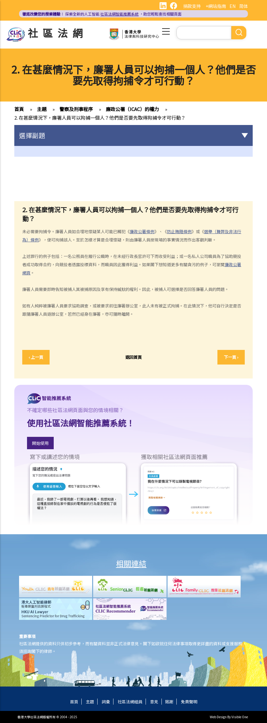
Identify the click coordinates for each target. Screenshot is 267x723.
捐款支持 (192, 6)
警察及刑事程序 (76, 109)
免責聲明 (189, 702)
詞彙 (106, 702)
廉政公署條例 (142, 231)
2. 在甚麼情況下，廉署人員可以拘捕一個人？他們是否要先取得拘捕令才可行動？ (100, 117)
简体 (243, 6)
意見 (154, 702)
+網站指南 (216, 6)
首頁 (19, 109)
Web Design (218, 716)
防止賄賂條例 (179, 231)
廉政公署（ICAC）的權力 (132, 109)
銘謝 (169, 702)
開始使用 (40, 443)
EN (232, 6)
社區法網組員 (130, 702)
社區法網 (57, 32)
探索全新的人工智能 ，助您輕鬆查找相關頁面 (101, 13)
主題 (41, 109)
